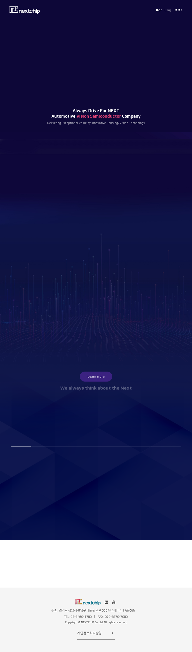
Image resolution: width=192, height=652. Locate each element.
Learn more (96, 376)
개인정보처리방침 (96, 633)
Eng (167, 10)
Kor (159, 10)
